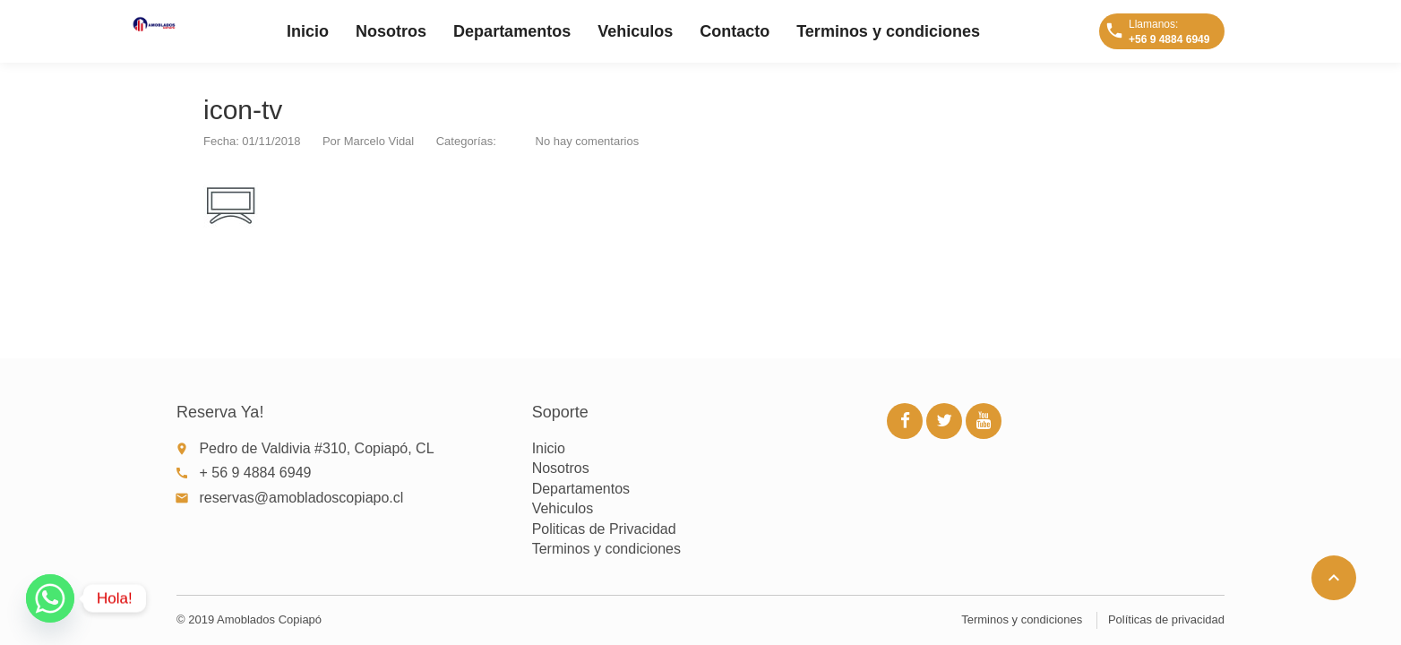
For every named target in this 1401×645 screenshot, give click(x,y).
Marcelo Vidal (379, 141)
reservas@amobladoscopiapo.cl (301, 497)
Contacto (734, 31)
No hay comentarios (588, 141)
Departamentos (512, 31)
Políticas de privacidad (1166, 619)
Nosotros (391, 31)
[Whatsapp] (50, 598)
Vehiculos (635, 31)
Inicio (308, 31)
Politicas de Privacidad (604, 529)
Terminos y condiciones (888, 31)
